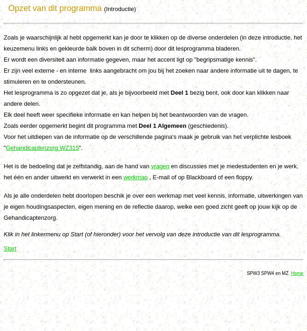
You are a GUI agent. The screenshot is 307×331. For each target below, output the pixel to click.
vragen (160, 166)
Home (297, 273)
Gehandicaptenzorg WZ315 (42, 147)
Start (10, 248)
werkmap (135, 177)
